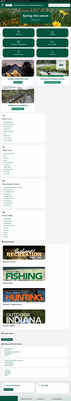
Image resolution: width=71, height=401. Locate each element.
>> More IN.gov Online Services (26, 316)
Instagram (41, 167)
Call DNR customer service (43, 296)
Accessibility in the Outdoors (41, 324)
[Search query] (59, 5)
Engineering (8, 245)
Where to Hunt (7, 138)
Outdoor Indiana (43, 158)
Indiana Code (18, 359)
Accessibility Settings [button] (52, 354)
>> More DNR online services (25, 313)
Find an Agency (17, 340)
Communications (9, 243)
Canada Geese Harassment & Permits (13, 156)
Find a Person (18, 338)
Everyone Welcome (8, 122)
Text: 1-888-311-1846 (18, 346)
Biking (40, 125)
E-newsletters (42, 156)
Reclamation (8, 267)
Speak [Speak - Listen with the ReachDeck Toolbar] (52, 357)
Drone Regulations (8, 158)
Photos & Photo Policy (44, 163)
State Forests (7, 129)
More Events (8, 284)
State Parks (8, 268)
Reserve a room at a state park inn (27, 304)
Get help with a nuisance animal (42, 299)
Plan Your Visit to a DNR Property (42, 321)
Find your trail (35, 20)
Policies (52, 338)
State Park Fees (8, 169)
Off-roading (42, 140)
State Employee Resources (52, 346)
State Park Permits (8, 172)
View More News (7, 234)
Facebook (41, 165)
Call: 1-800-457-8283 (18, 343)
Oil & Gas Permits (8, 165)
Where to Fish (7, 136)
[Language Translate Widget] (53, 1)
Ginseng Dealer (7, 163)
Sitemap (52, 340)
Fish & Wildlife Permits (9, 160)
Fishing (40, 129)
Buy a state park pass (26, 301)
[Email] (57, 300)
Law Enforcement (9, 258)
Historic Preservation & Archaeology (14, 255)
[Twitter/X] (57, 297)
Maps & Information (17, 351)
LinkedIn (41, 169)
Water (6, 270)
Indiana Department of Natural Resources (29, 5)
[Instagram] (60, 297)
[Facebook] (54, 297)
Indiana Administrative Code (17, 361)
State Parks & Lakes (9, 131)
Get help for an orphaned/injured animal (42, 303)
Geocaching (42, 134)
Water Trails (42, 142)
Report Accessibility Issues (52, 361)
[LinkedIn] (54, 300)
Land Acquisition (9, 257)
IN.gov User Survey (52, 333)
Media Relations (43, 160)
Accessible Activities (44, 122)
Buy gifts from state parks (27, 296)
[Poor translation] (5, 378)
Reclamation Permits (9, 167)
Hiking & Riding (42, 136)
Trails (5, 134)
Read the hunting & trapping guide (41, 306)
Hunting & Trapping (43, 138)
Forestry (7, 250)
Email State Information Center (17, 335)
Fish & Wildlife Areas (9, 125)
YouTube (41, 174)
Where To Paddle (8, 140)
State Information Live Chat (17, 333)
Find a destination (18, 109)
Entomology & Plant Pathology (13, 247)
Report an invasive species (43, 311)
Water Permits (7, 174)
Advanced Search (52, 335)
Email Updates (17, 356)
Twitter (40, 172)
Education (41, 127)
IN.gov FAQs (52, 343)
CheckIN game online (26, 310)
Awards (17, 364)
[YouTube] (63, 297)
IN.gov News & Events (18, 353)
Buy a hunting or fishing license (26, 307)
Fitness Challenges (43, 131)
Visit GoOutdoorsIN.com (52, 83)
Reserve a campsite (25, 299)
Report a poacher (41, 309)
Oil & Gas (7, 265)
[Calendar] (60, 300)
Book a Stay (17, 83)
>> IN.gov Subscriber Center (25, 320)
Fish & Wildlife (8, 248)
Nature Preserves (8, 127)
